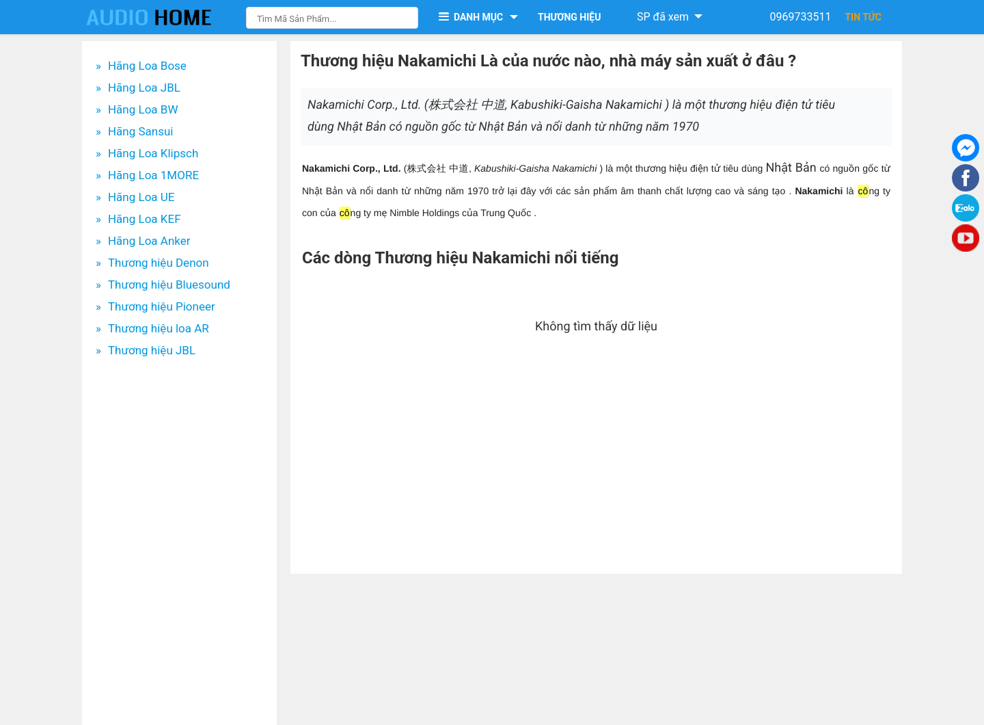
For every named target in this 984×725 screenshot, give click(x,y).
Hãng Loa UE (141, 197)
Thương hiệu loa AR (158, 328)
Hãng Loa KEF (144, 219)
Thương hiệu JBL (151, 350)
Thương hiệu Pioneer (161, 306)
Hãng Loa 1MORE (153, 175)
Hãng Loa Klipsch (153, 153)
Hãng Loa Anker (149, 241)
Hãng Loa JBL (144, 87)
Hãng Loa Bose (147, 65)
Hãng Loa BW (143, 109)
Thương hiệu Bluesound (169, 284)
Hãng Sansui (141, 131)
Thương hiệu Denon (158, 262)
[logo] (162, 17)
